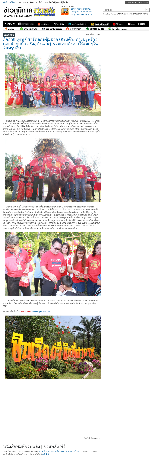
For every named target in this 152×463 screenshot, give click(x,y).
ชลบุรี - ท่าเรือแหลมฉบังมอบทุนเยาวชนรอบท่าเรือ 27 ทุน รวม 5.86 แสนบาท (81, 11)
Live (131, 24)
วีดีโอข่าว (77, 451)
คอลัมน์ (59, 2)
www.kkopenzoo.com (41, 311)
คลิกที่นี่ (45, 454)
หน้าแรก (22, 2)
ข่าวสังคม (31, 2)
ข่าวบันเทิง (137, 14)
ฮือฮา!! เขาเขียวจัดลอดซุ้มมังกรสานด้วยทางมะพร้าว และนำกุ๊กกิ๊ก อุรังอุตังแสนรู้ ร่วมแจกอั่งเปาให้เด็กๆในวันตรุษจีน (50, 43)
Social (141, 24)
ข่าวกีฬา (39, 2)
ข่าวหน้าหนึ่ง (121, 14)
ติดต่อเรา (66, 2)
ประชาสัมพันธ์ (49, 2)
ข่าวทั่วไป (144, 14)
